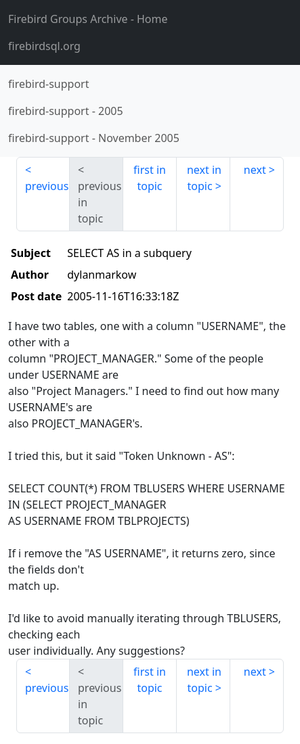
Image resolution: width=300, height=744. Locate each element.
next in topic (204, 177)
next (255, 169)
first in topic (149, 177)
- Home (88, 18)
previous (46, 186)
